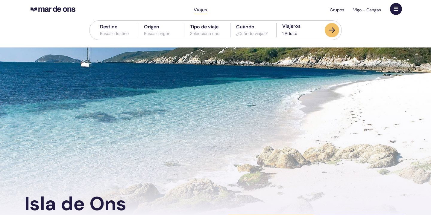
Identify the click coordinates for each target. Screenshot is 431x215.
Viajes (200, 10)
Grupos (337, 10)
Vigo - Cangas (367, 10)
